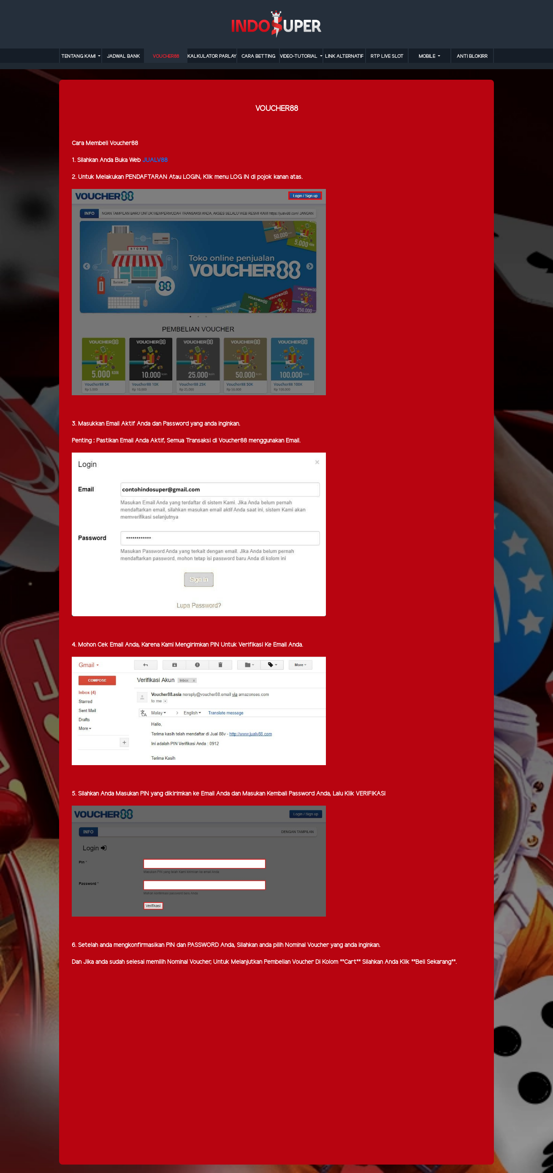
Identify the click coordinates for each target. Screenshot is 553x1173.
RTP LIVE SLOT (387, 56)
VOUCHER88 (166, 56)
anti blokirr (472, 56)
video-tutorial (299, 56)
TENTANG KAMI (79, 56)
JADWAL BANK (123, 56)
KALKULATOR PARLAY (211, 56)
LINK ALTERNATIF (344, 56)
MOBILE (427, 56)
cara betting (258, 56)
